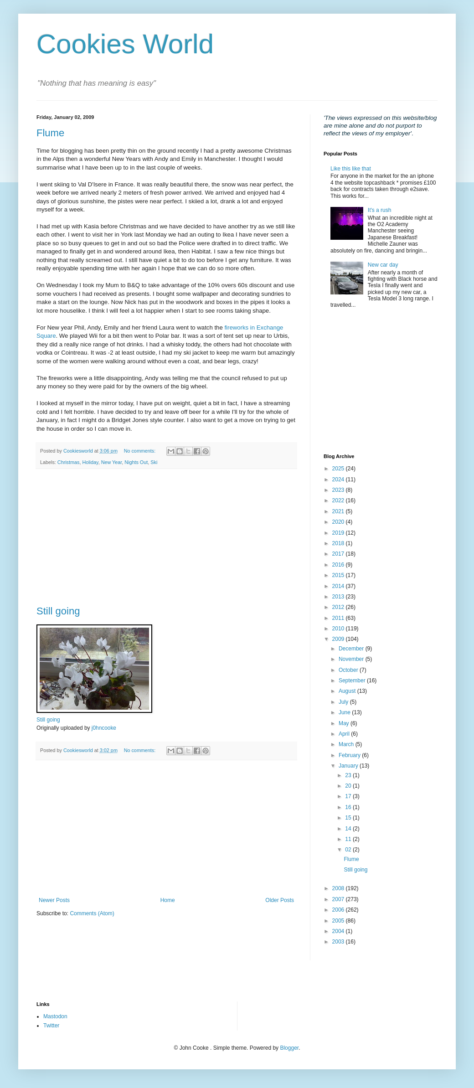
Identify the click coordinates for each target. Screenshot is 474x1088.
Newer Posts (54, 900)
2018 (339, 543)
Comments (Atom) (92, 913)
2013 (339, 596)
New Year (111, 462)
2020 (339, 522)
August (348, 691)
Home (167, 900)
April (345, 734)
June (345, 712)
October (349, 670)
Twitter (51, 1025)
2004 (339, 931)
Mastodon (55, 1016)
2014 (339, 586)
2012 (339, 607)
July (344, 702)
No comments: (140, 451)
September (353, 680)
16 (349, 807)
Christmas (68, 462)
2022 (339, 500)
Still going (58, 611)
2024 (339, 479)
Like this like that (350, 168)
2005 (339, 921)
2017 (339, 554)
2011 (339, 618)
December (352, 648)
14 (349, 828)
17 (349, 796)
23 (349, 775)
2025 (339, 468)
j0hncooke (104, 728)
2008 (339, 888)
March (347, 744)
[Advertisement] (166, 537)
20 (349, 786)
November (352, 659)
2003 (339, 941)
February (350, 755)
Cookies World (125, 44)
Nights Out (136, 462)
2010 (339, 628)
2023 (339, 490)
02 (349, 849)
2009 (339, 639)
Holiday (90, 462)
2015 (339, 575)
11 (349, 839)
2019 (339, 533)
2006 (339, 910)
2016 (339, 565)
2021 (339, 511)
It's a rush (380, 210)
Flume (50, 133)
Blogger (289, 1048)
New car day (383, 265)
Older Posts (279, 900)
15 (349, 818)
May (344, 723)
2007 (339, 899)
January (349, 766)
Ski (153, 462)
